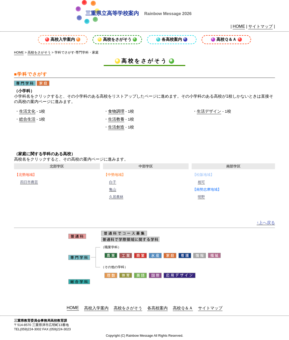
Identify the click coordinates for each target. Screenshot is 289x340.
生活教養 (116, 119)
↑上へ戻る (266, 222)
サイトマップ (260, 26)
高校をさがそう (117, 39)
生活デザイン (209, 111)
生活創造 (116, 127)
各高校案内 (171, 39)
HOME (239, 26)
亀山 (112, 189)
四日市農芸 (29, 182)
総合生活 (27, 119)
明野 (201, 197)
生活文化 (27, 111)
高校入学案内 (62, 39)
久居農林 (116, 197)
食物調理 (116, 111)
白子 (112, 182)
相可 (201, 182)
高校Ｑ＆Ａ (226, 39)
